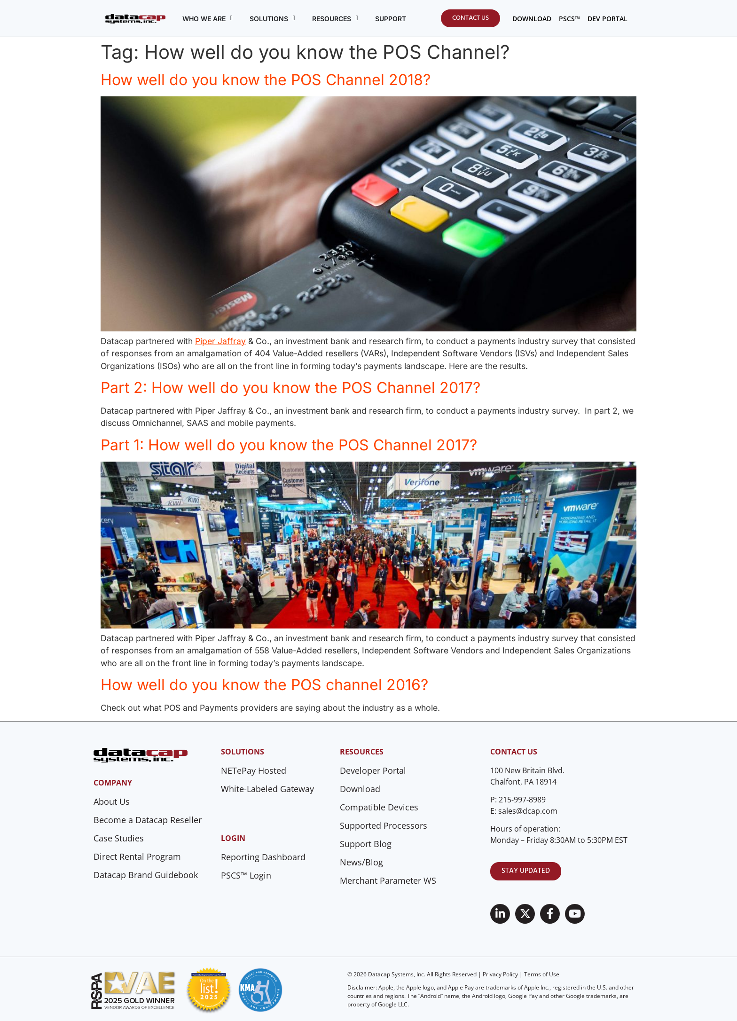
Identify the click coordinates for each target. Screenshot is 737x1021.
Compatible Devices (379, 807)
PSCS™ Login (246, 875)
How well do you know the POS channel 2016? (264, 684)
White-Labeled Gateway (267, 788)
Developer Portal (373, 770)
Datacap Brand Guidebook (146, 874)
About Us (112, 801)
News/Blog (361, 862)
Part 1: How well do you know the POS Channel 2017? (289, 445)
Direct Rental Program (137, 856)
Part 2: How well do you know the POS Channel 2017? (290, 387)
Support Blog (366, 843)
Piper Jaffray (220, 341)
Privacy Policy (500, 974)
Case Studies (119, 838)
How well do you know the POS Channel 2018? (266, 80)
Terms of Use (541, 974)
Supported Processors (383, 825)
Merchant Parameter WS (388, 880)
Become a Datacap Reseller (148, 819)
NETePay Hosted (253, 770)
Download (360, 788)
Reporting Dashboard (263, 857)
